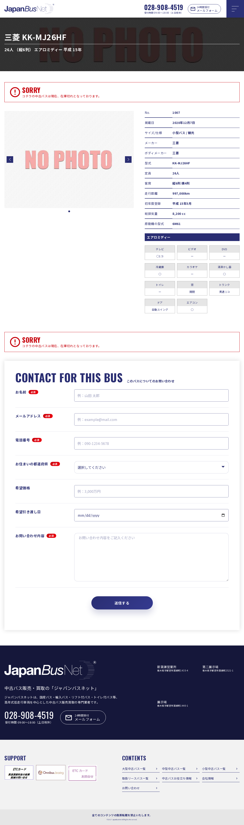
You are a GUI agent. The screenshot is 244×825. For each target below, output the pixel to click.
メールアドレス (34, 416)
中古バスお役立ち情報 (177, 778)
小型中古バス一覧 (214, 769)
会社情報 (208, 778)
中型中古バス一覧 (174, 769)
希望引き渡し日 (28, 511)
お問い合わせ (131, 788)
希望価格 (22, 487)
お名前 (26, 392)
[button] (10, 159)
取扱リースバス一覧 (135, 778)
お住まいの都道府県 (37, 463)
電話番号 (28, 439)
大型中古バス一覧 (134, 769)
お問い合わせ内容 (35, 535)
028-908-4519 (163, 7)
